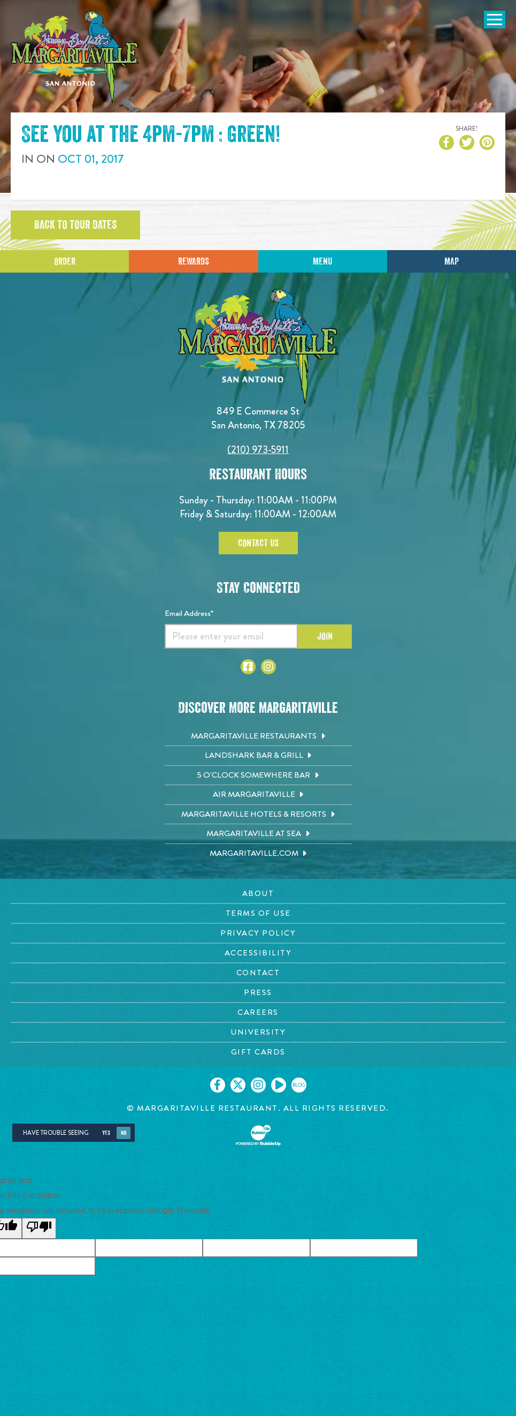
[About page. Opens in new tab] (258, 893)
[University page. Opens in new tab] (258, 1032)
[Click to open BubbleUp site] (258, 1135)
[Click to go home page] (75, 57)
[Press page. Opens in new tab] (258, 992)
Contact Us (258, 543)
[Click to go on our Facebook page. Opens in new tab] (217, 1085)
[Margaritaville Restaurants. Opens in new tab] (258, 736)
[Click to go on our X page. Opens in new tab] (237, 1085)
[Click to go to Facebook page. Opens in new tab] (248, 666)
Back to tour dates (75, 225)
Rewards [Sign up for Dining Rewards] (193, 261)
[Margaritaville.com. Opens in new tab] (258, 853)
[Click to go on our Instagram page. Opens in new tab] (258, 1085)
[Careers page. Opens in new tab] (258, 1012)
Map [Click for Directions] (451, 261)
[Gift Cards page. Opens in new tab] (258, 1052)
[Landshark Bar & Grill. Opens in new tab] (258, 755)
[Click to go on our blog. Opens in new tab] (298, 1085)
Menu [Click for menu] (322, 261)
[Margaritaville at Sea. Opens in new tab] (258, 833)
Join (325, 636)
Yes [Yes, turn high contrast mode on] (106, 1133)
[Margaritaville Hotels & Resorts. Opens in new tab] (258, 814)
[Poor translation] (39, 1228)
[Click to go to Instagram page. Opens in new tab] (268, 666)
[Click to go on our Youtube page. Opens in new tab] (278, 1085)
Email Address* (189, 613)
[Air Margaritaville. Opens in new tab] (258, 794)
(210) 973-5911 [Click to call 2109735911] (258, 449)
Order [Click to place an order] (64, 261)
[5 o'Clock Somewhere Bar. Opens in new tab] (258, 775)
